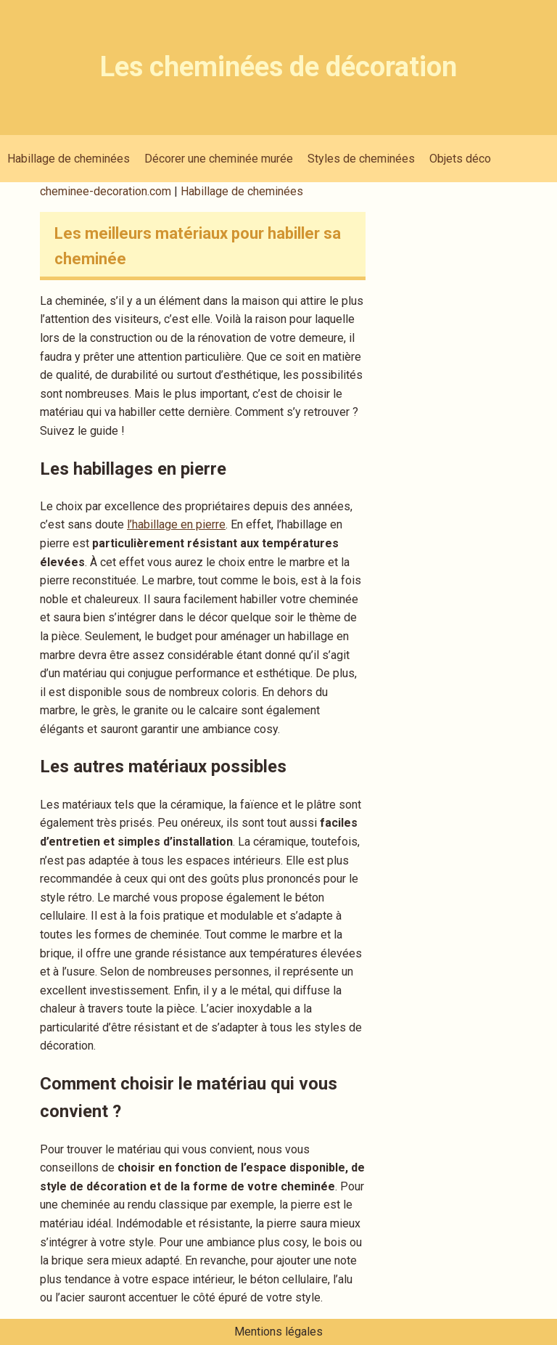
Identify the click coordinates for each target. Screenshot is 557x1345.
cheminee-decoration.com (107, 191)
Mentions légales (278, 1331)
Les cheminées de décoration (278, 67)
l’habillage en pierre (176, 524)
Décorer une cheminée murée (218, 158)
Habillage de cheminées (68, 158)
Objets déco (460, 158)
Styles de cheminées (361, 158)
